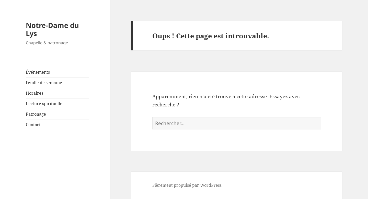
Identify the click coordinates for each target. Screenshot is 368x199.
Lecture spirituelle (44, 103)
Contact (33, 124)
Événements (38, 72)
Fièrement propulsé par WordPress (187, 185)
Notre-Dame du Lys (52, 29)
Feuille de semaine (44, 82)
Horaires (34, 93)
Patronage (36, 114)
